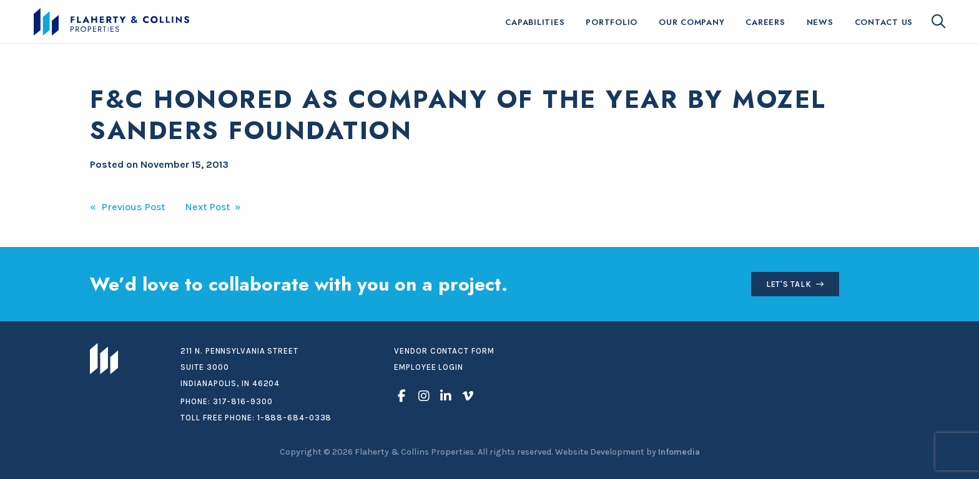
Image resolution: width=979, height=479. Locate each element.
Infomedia (679, 452)
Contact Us (884, 22)
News (820, 22)
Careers (765, 22)
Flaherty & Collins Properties (111, 22)
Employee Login (428, 367)
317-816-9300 (243, 401)
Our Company (691, 22)
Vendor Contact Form (444, 351)
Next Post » (213, 207)
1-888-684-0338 (294, 417)
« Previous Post (127, 207)
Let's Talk (789, 284)
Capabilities (534, 22)
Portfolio (611, 22)
